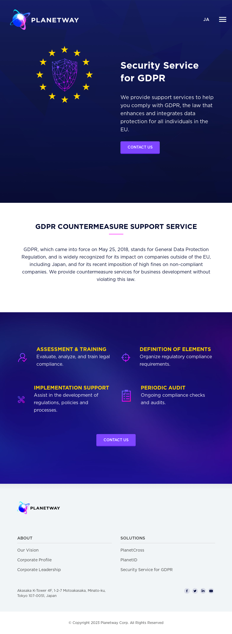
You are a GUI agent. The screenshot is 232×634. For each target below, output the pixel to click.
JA (206, 20)
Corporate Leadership (39, 570)
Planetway (44, 19)
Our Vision (28, 550)
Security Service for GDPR (146, 570)
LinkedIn (203, 591)
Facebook (187, 591)
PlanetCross (132, 550)
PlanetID (128, 560)
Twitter (195, 591)
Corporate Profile (34, 560)
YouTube (211, 591)
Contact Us (140, 147)
